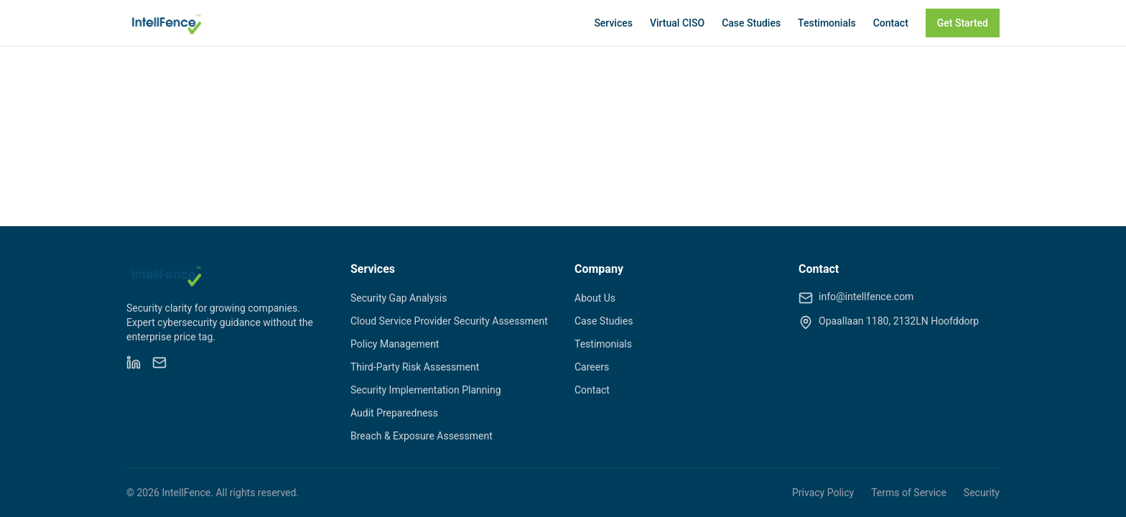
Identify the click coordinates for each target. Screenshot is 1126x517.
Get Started (962, 23)
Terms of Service (908, 492)
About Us (594, 298)
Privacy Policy (823, 492)
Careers (591, 367)
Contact (890, 23)
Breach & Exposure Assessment (421, 436)
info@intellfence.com (866, 296)
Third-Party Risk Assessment (414, 367)
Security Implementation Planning (425, 390)
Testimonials (827, 23)
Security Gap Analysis (398, 298)
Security (982, 492)
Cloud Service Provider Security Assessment (449, 321)
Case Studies (751, 23)
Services (613, 23)
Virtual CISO (677, 23)
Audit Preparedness (394, 413)
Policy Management (394, 344)
